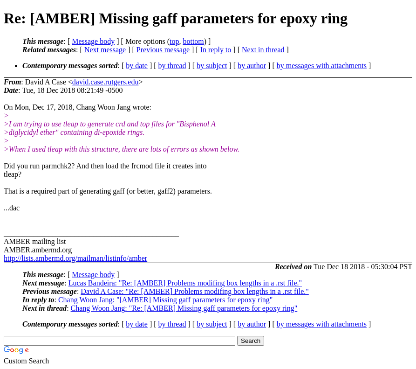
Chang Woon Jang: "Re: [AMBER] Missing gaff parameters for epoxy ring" (184, 308)
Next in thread (263, 50)
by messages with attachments (322, 66)
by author (252, 66)
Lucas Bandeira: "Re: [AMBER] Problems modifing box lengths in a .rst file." (185, 283)
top (174, 41)
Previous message (163, 50)
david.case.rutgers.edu (105, 82)
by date (137, 66)
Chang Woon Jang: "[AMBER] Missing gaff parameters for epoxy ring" (165, 300)
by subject (212, 66)
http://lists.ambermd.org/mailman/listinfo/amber (75, 258)
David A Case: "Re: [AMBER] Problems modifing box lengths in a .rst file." (194, 291)
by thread (172, 66)
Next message (105, 50)
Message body (93, 41)
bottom (193, 41)
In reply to (216, 50)
